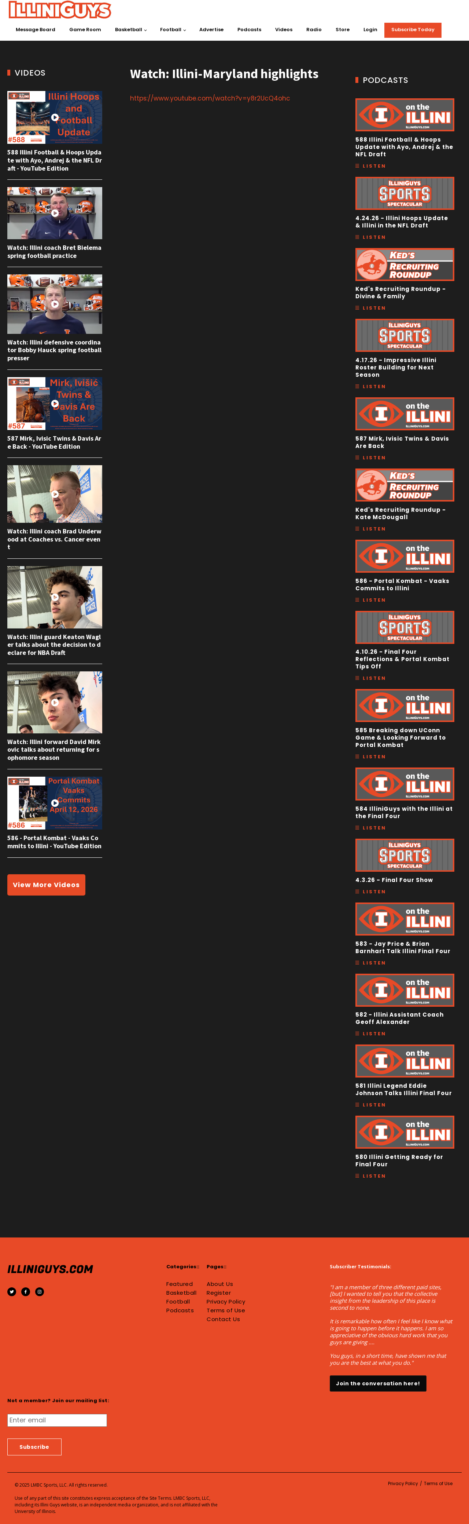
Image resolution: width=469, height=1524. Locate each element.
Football (170, 29)
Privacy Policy (226, 1301)
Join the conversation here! (378, 1383)
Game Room (85, 29)
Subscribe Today (413, 29)
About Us (220, 1284)
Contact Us (223, 1319)
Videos (283, 29)
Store (343, 29)
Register (219, 1293)
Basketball (128, 29)
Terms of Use (226, 1310)
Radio (314, 29)
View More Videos (46, 884)
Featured (179, 1284)
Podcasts (249, 29)
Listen (374, 166)
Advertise (211, 29)
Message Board (35, 29)
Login (370, 29)
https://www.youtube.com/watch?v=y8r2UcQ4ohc (210, 98)
